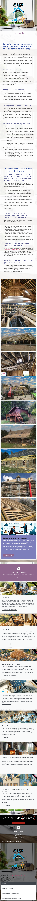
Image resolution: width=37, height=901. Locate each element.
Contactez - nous (8, 555)
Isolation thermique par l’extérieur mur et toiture (11, 898)
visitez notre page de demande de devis (12, 249)
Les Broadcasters (18, 877)
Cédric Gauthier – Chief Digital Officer (17, 875)
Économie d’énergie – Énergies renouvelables (10, 893)
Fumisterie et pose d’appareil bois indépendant (11, 896)
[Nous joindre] (18, 827)
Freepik (6, 874)
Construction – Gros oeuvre (7, 888)
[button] (19, 27)
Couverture (4, 886)
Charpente (4, 883)
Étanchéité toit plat (6, 891)
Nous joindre (18, 832)
